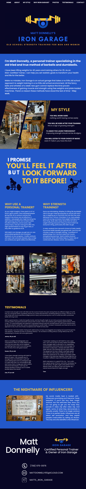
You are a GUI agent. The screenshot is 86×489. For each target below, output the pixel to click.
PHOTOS (55, 2)
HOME (8, 2)
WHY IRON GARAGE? (41, 2)
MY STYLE (26, 2)
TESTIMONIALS (67, 2)
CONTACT (80, 2)
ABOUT (17, 2)
